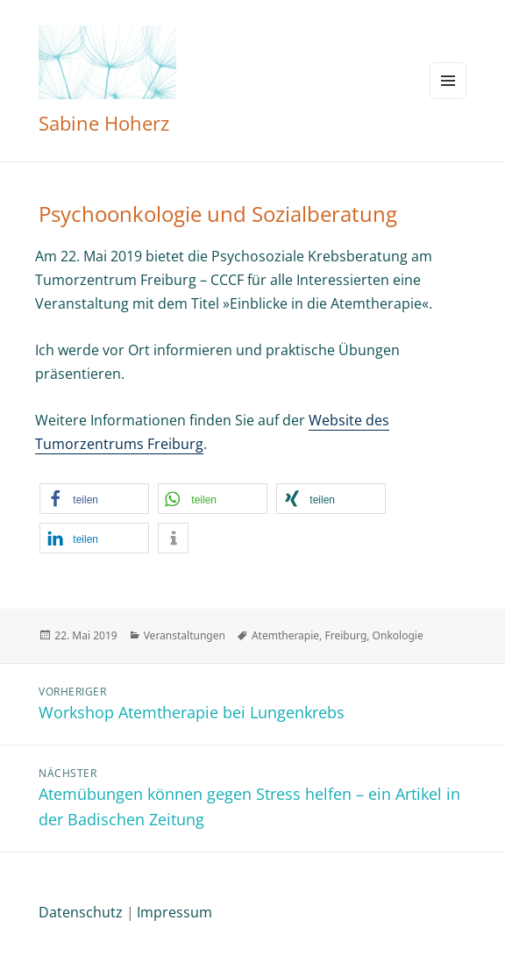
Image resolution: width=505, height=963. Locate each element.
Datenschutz (81, 912)
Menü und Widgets (448, 80)
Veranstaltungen (184, 635)
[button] (94, 498)
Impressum (174, 912)
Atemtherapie (285, 635)
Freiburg (345, 635)
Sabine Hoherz (104, 123)
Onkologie (398, 635)
